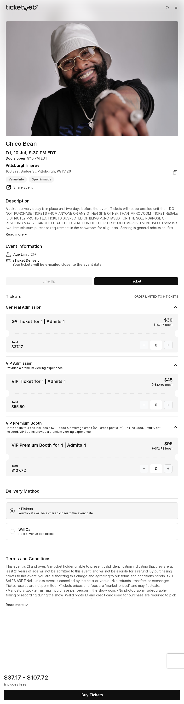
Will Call (25, 529)
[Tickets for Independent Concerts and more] (22, 8)
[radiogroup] (92, 516)
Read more (17, 234)
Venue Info (16, 179)
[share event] (19, 188)
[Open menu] (175, 7)
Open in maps (41, 179)
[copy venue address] (175, 172)
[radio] (92, 510)
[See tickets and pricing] (92, 695)
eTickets (25, 509)
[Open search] (167, 7)
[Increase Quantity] (168, 345)
